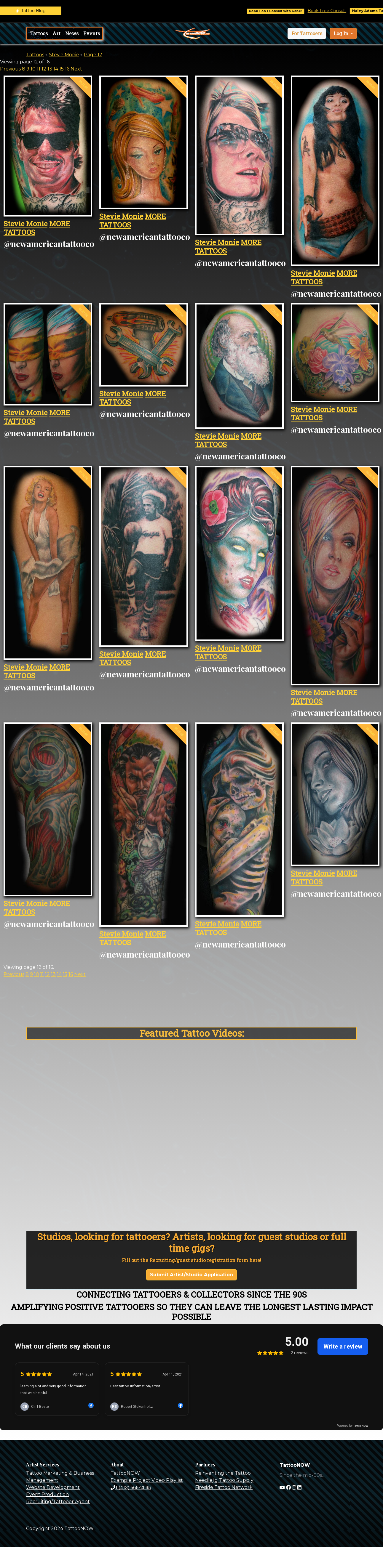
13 (49, 69)
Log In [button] (341, 33)
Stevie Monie (64, 54)
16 (67, 69)
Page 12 (93, 54)
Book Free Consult (335, 10)
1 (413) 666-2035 (131, 1487)
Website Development (53, 1487)
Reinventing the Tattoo (223, 1473)
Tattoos (39, 33)
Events (91, 33)
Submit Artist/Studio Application (191, 1274)
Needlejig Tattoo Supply (224, 1480)
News (72, 33)
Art (56, 33)
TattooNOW (125, 1473)
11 (38, 69)
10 (33, 69)
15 (61, 69)
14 (55, 69)
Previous (10, 69)
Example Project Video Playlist (147, 1480)
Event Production (47, 1494)
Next (76, 69)
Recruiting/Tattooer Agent (58, 1501)
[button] (307, 33)
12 (44, 69)
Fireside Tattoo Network (224, 1487)
